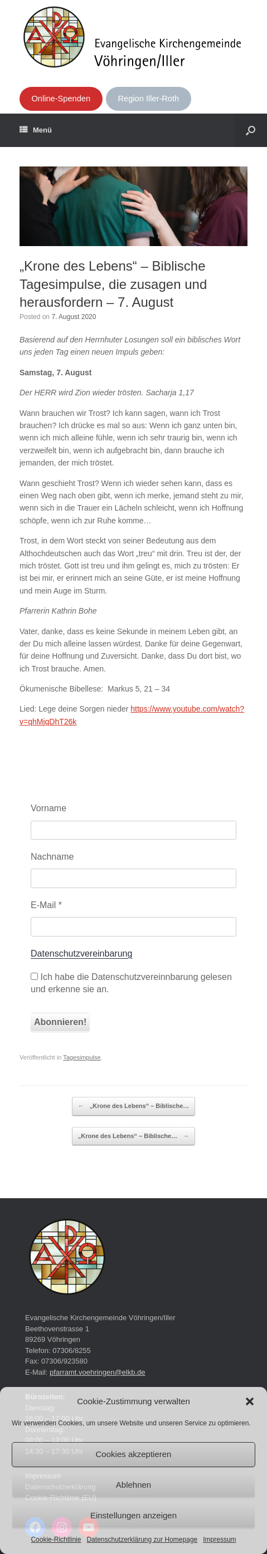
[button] (249, 1401)
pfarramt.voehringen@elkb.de (97, 1372)
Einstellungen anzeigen (133, 1515)
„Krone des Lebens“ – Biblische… (134, 1106)
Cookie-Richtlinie (56, 1539)
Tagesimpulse (82, 1057)
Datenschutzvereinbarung (81, 953)
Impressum (219, 1539)
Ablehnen (133, 1484)
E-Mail (46, 905)
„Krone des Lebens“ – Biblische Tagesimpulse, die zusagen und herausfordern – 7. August (113, 284)
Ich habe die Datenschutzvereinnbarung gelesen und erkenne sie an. (131, 983)
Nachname (52, 856)
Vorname (48, 808)
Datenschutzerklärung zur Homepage (141, 1539)
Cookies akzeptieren (134, 1454)
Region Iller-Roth (148, 98)
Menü (36, 130)
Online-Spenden (60, 98)
